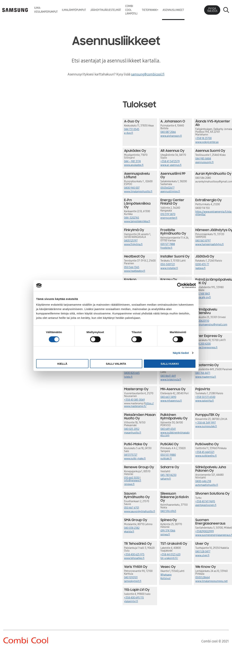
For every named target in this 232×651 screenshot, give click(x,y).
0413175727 (130, 454)
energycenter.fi (168, 218)
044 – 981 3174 (132, 161)
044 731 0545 (131, 129)
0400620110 (202, 320)
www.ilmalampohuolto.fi (138, 191)
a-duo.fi (128, 133)
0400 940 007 (132, 187)
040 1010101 (131, 577)
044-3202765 (131, 217)
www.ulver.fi (202, 555)
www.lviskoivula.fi (170, 379)
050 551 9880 (168, 454)
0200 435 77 (202, 264)
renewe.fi (129, 484)
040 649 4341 (168, 429)
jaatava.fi (200, 268)
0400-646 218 (203, 481)
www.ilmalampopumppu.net (211, 581)
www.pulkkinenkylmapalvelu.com (175, 434)
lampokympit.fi (132, 581)
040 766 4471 (202, 373)
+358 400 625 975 (134, 554)
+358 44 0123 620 (170, 554)
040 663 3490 (168, 397)
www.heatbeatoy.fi (134, 271)
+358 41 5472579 (170, 161)
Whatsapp (166, 574)
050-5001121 (167, 264)
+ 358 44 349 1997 (205, 422)
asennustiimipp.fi (170, 191)
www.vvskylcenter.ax (207, 142)
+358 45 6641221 (204, 452)
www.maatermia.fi (205, 376)
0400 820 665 (132, 373)
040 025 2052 (131, 429)
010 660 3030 (131, 477)
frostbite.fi (166, 247)
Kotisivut (165, 578)
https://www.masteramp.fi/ (139, 405)
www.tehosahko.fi (134, 558)
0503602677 (167, 187)
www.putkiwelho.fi (206, 455)
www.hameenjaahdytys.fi (209, 244)
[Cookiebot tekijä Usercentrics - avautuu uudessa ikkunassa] (180, 285)
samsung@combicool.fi (147, 74)
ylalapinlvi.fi (131, 601)
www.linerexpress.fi (206, 347)
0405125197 (131, 240)
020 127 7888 (167, 244)
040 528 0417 (202, 551)
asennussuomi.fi (204, 162)
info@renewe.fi (132, 480)
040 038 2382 (131, 527)
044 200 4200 (203, 343)
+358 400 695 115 (134, 597)
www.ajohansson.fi (171, 135)
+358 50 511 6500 (205, 397)
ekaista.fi (129, 531)
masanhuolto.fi (132, 432)
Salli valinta (116, 363)
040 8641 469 (168, 376)
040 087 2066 (168, 132)
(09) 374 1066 (167, 530)
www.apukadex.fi (134, 165)
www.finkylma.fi (133, 244)
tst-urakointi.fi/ (169, 558)
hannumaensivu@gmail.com (211, 324)
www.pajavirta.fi (204, 400)
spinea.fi (165, 534)
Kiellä (62, 363)
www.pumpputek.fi (206, 426)
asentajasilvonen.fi (205, 505)
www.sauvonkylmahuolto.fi (139, 511)
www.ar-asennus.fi (171, 165)
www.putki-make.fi (135, 458)
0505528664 (202, 577)
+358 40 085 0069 (134, 399)
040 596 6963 (168, 511)
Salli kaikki (170, 363)
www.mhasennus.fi (171, 400)
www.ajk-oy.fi (203, 297)
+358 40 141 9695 (205, 501)
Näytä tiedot (181, 352)
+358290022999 (204, 531)
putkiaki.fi (166, 458)
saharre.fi (165, 478)
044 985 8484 (203, 158)
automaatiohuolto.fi (206, 485)
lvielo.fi (128, 376)
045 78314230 (168, 475)
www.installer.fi (169, 268)
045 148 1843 (202, 293)
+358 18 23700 (203, 138)
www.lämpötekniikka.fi (137, 221)
